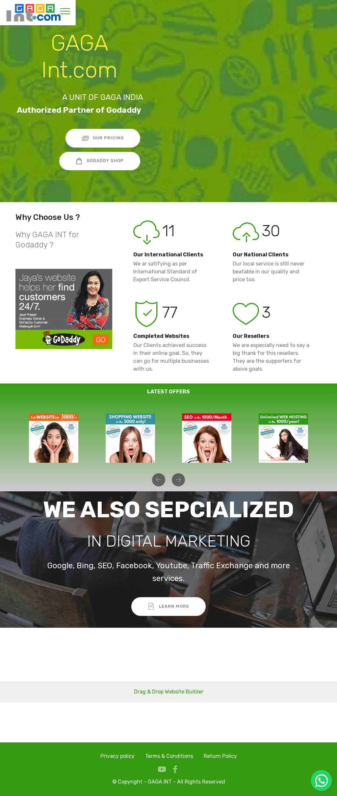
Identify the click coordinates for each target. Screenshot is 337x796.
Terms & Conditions (169, 756)
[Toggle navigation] (65, 11)
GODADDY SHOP (100, 161)
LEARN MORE (168, 606)
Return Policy (220, 756)
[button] (158, 479)
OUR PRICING (103, 138)
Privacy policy (117, 756)
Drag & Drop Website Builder (168, 692)
